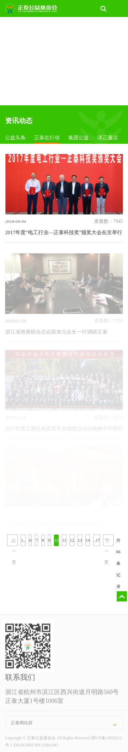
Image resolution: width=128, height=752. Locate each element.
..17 (97, 540)
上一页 (14, 542)
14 (88, 540)
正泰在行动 (47, 137)
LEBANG (50, 746)
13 (80, 540)
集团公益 (78, 137)
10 (56, 540)
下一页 (106, 542)
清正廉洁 (107, 137)
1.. (23, 540)
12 (72, 540)
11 (64, 540)
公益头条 (15, 137)
